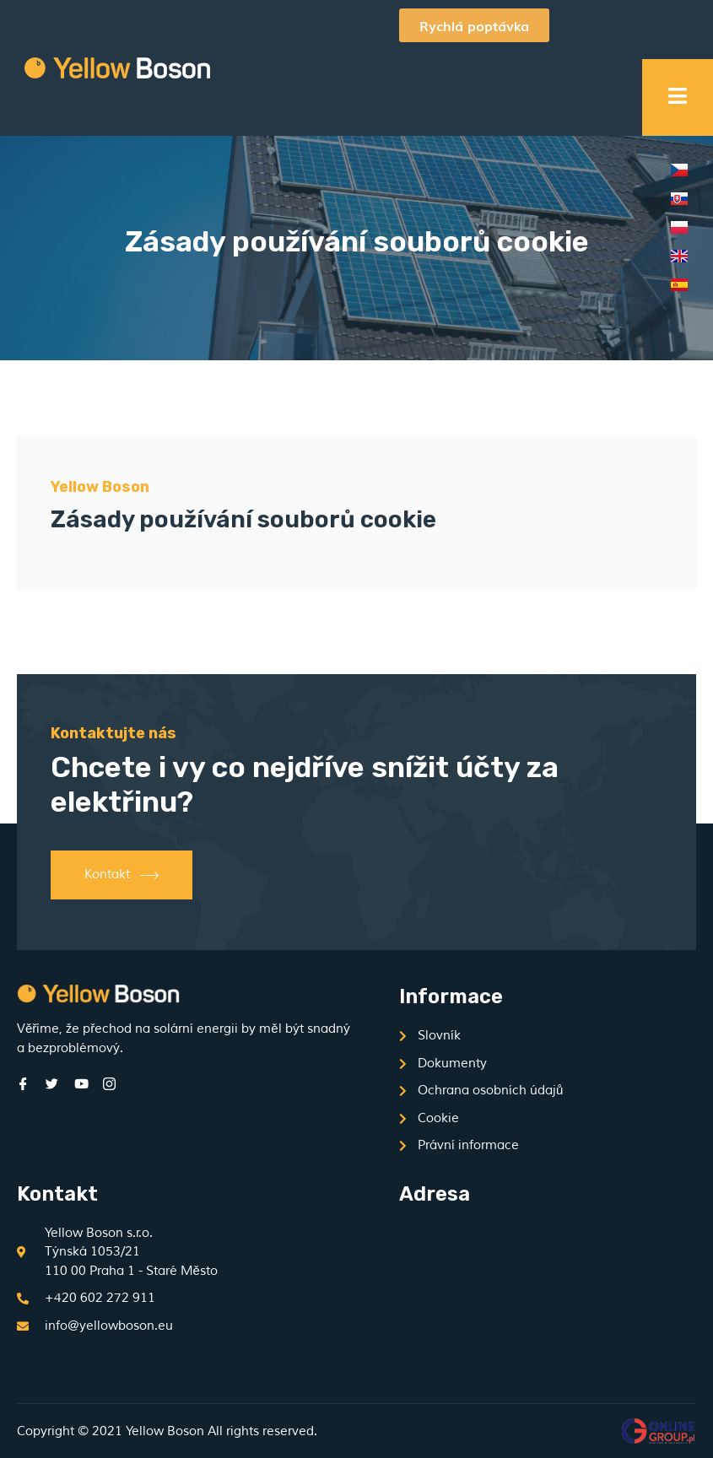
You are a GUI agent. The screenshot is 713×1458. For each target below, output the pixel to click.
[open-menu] (677, 98)
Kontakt (121, 875)
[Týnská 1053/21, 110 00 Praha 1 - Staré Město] (531, 1291)
